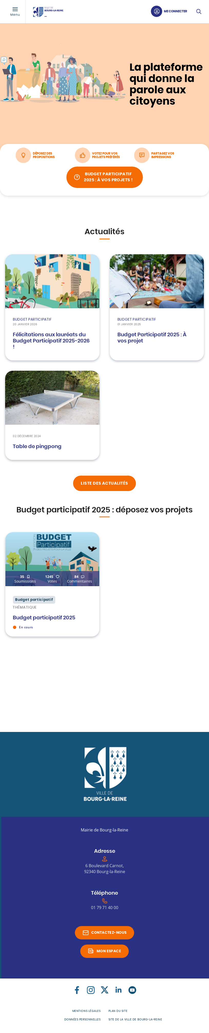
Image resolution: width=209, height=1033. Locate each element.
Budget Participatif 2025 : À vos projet (151, 339)
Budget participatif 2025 (44, 619)
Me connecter (175, 11)
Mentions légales (86, 1012)
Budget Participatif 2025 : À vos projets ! (108, 179)
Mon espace (109, 953)
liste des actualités (104, 485)
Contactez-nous (109, 934)
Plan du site (118, 1012)
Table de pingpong (37, 448)
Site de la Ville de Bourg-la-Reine (135, 1021)
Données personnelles (82, 1021)
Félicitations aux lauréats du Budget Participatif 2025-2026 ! (51, 342)
